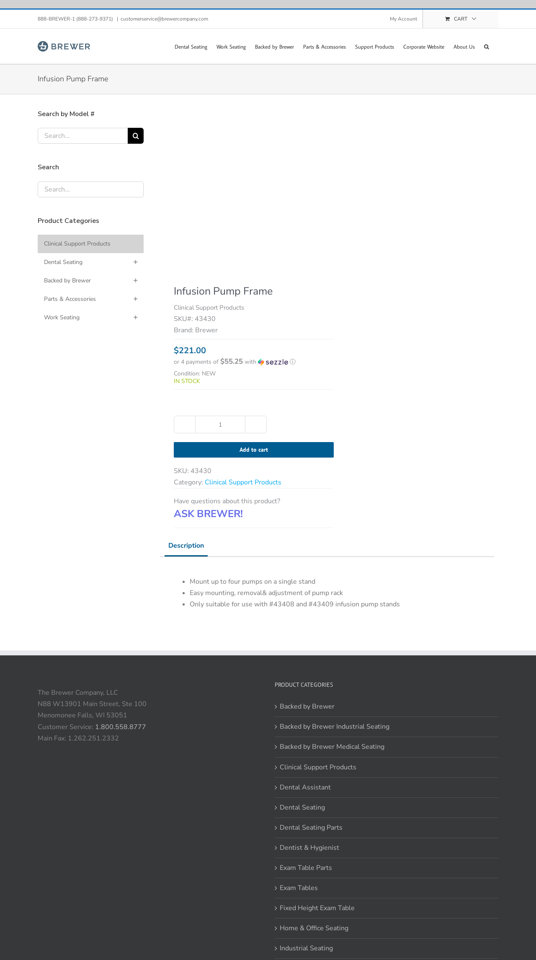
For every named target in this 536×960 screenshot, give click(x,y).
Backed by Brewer (307, 706)
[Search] (136, 136)
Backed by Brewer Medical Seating (332, 746)
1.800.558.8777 (120, 727)
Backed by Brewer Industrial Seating (334, 726)
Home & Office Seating (314, 928)
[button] (486, 46)
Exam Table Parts (306, 867)
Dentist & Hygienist (309, 847)
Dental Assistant (305, 787)
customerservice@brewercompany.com (164, 19)
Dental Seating (302, 807)
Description (186, 545)
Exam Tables (299, 888)
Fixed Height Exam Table (317, 908)
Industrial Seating (306, 948)
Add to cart (254, 449)
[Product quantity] (220, 424)
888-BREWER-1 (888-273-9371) (76, 19)
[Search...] (83, 136)
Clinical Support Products (243, 482)
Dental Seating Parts (311, 827)
